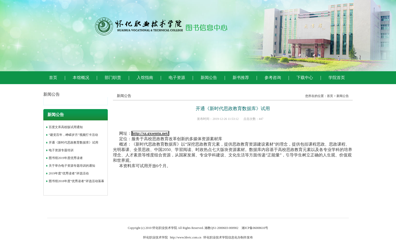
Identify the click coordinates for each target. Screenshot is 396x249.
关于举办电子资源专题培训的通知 (72, 165)
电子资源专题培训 (61, 150)
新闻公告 (209, 77)
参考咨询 (273, 77)
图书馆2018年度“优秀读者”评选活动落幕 (76, 181)
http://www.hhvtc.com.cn (185, 237)
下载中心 (304, 77)
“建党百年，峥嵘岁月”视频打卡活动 (73, 135)
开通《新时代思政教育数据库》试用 (73, 142)
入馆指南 (145, 77)
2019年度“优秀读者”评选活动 (69, 173)
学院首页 (336, 77)
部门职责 (113, 77)
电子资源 (177, 77)
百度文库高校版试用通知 (66, 127)
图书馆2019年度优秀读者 (66, 158)
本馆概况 (81, 77)
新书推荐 (241, 77)
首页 (53, 77)
